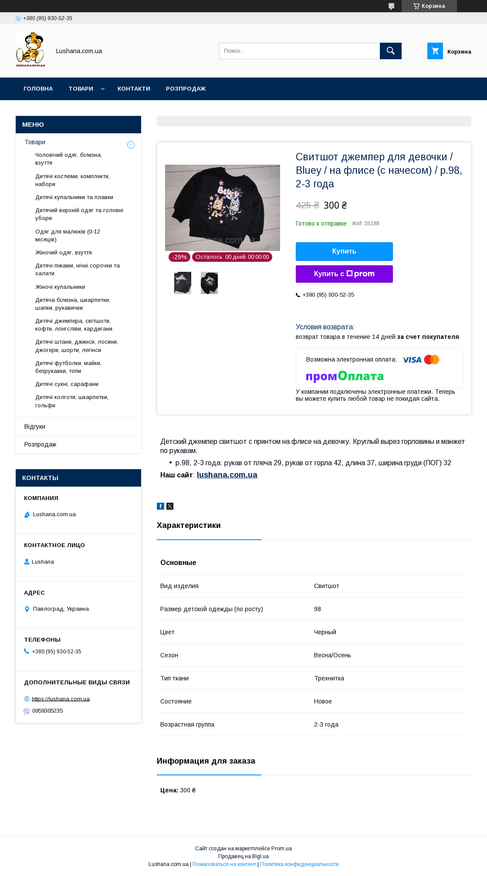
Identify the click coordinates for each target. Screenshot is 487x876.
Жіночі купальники (60, 287)
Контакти (134, 88)
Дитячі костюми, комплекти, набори (72, 180)
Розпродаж (186, 88)
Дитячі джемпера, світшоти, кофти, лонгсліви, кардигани (73, 325)
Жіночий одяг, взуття (63, 252)
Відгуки (34, 426)
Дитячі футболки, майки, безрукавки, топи (68, 367)
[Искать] (391, 51)
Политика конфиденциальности (299, 864)
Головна (38, 88)
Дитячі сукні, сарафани (66, 384)
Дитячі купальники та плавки (74, 197)
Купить (344, 251)
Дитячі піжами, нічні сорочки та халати (77, 269)
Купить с (344, 274)
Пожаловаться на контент (224, 864)
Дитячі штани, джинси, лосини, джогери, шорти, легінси (76, 345)
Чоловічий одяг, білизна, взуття (68, 159)
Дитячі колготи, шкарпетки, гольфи (71, 401)
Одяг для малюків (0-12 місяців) (67, 235)
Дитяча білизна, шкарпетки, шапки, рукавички (72, 304)
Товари (80, 88)
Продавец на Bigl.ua (243, 856)
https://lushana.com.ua (61, 698)
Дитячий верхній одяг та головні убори (79, 214)
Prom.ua (281, 849)
